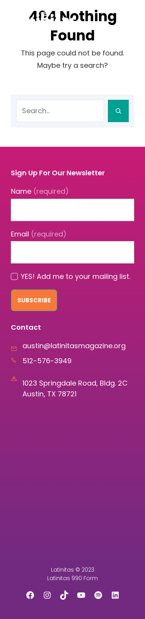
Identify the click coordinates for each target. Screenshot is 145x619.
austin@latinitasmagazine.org (74, 346)
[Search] (118, 111)
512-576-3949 (47, 361)
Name (40, 191)
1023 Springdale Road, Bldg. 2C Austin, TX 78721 (75, 388)
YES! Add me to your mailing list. (75, 276)
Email (39, 234)
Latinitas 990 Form (72, 578)
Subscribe (34, 300)
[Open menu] (125, 19)
